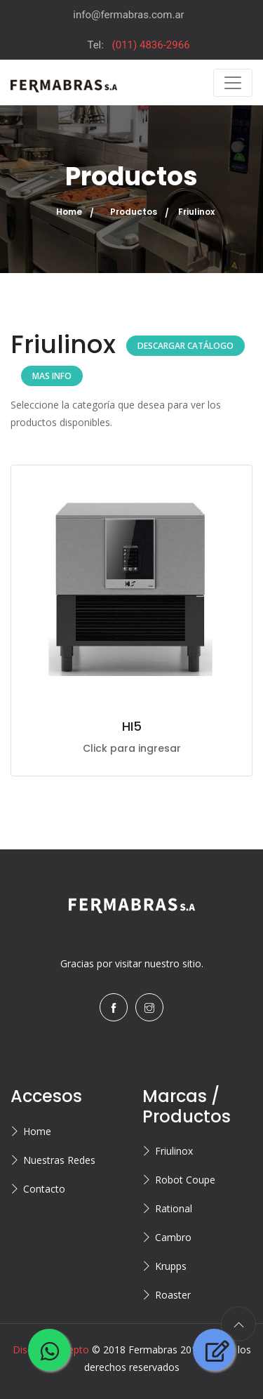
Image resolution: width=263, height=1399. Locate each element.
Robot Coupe (185, 1179)
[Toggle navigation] (232, 83)
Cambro (173, 1237)
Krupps (171, 1266)
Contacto (44, 1188)
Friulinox (174, 1151)
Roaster (173, 1294)
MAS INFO (52, 376)
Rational (173, 1208)
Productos (133, 212)
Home (69, 212)
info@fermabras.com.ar (128, 14)
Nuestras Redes (59, 1160)
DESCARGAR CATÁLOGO (185, 346)
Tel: (138, 45)
